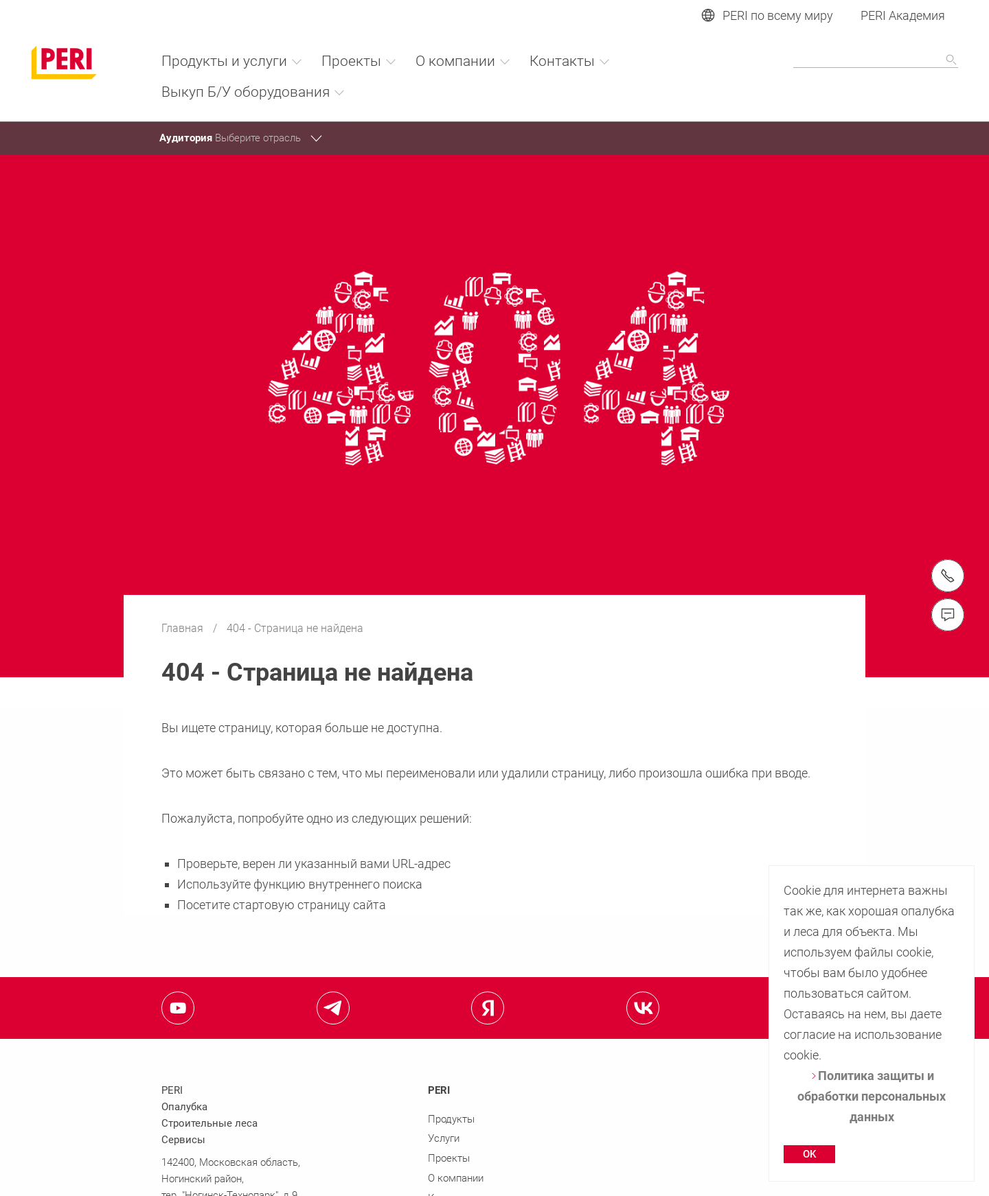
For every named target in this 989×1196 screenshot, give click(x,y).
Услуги (443, 1138)
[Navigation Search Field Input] (875, 60)
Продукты (451, 1119)
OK (809, 1154)
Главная (183, 628)
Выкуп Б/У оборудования (253, 92)
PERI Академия (903, 15)
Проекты (359, 61)
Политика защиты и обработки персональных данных (871, 1096)
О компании (463, 61)
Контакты (570, 61)
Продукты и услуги (232, 61)
